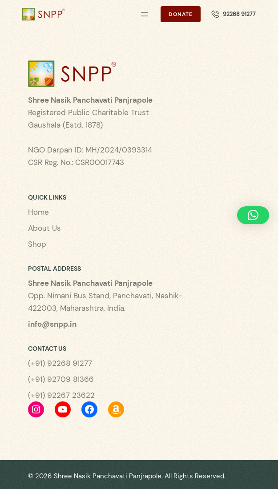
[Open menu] (144, 14)
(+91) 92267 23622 (61, 395)
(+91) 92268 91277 (60, 363)
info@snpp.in (52, 324)
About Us (44, 228)
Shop (37, 244)
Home (38, 212)
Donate (181, 14)
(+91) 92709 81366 (61, 379)
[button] (253, 215)
